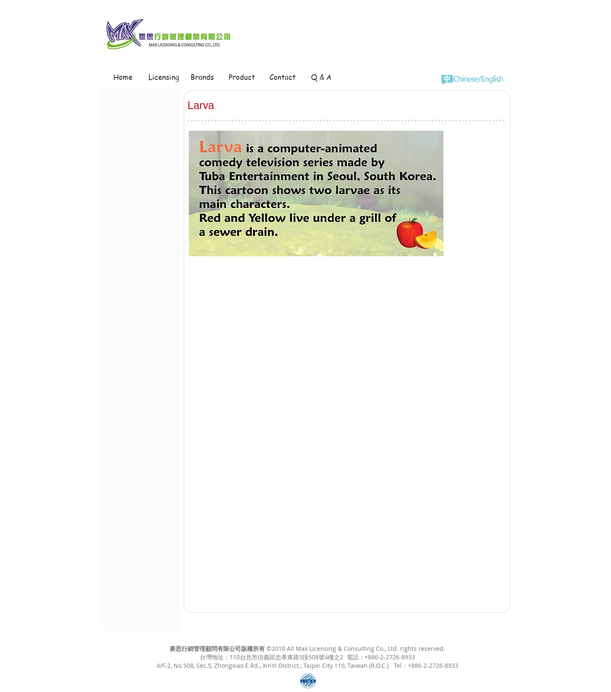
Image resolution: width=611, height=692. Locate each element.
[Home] (123, 77)
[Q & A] (321, 77)
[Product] (241, 77)
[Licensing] (163, 77)
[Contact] (282, 77)
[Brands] (202, 77)
